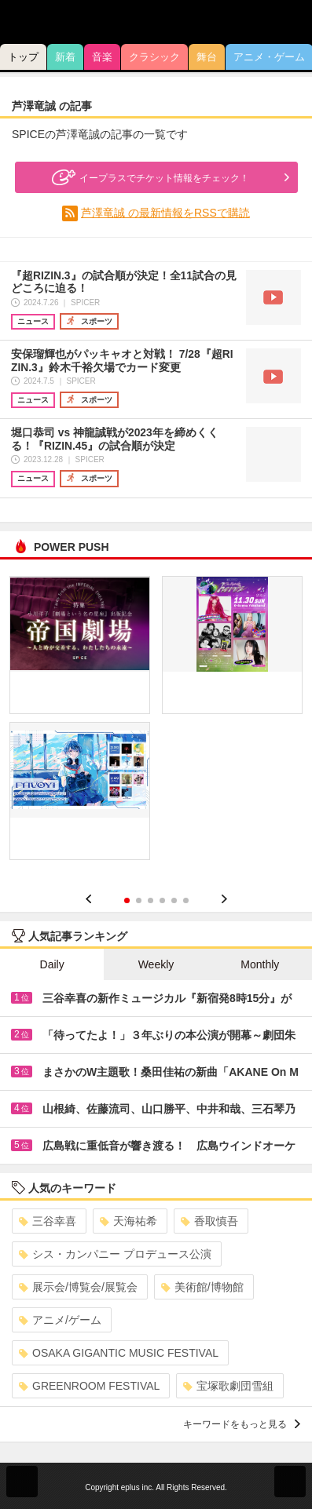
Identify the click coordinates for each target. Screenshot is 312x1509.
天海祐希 (128, 1221)
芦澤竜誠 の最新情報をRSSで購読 (165, 212)
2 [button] (138, 900)
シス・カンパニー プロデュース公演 (115, 1254)
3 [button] (150, 900)
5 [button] (174, 900)
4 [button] (162, 900)
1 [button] (127, 900)
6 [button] (186, 900)
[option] (156, 723)
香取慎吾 (209, 1221)
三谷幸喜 (47, 1221)
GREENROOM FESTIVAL (89, 1386)
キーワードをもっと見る (241, 1424)
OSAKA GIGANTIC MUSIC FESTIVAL (118, 1353)
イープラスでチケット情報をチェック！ (148, 177)
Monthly (259, 964)
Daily (52, 964)
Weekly (156, 964)
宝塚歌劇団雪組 (228, 1386)
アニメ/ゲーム (60, 1320)
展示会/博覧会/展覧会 (78, 1287)
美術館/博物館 (202, 1287)
